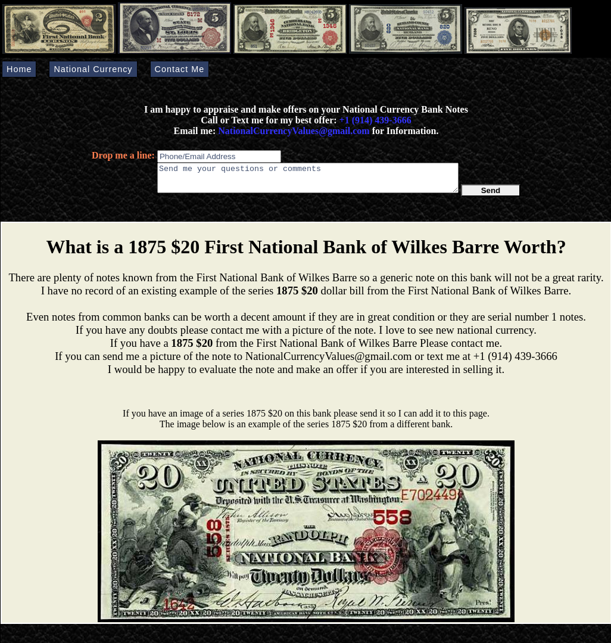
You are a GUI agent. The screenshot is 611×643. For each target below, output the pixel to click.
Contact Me (180, 69)
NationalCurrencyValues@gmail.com (292, 131)
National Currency (93, 69)
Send (491, 195)
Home (19, 69)
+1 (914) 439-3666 (375, 120)
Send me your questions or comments (308, 180)
